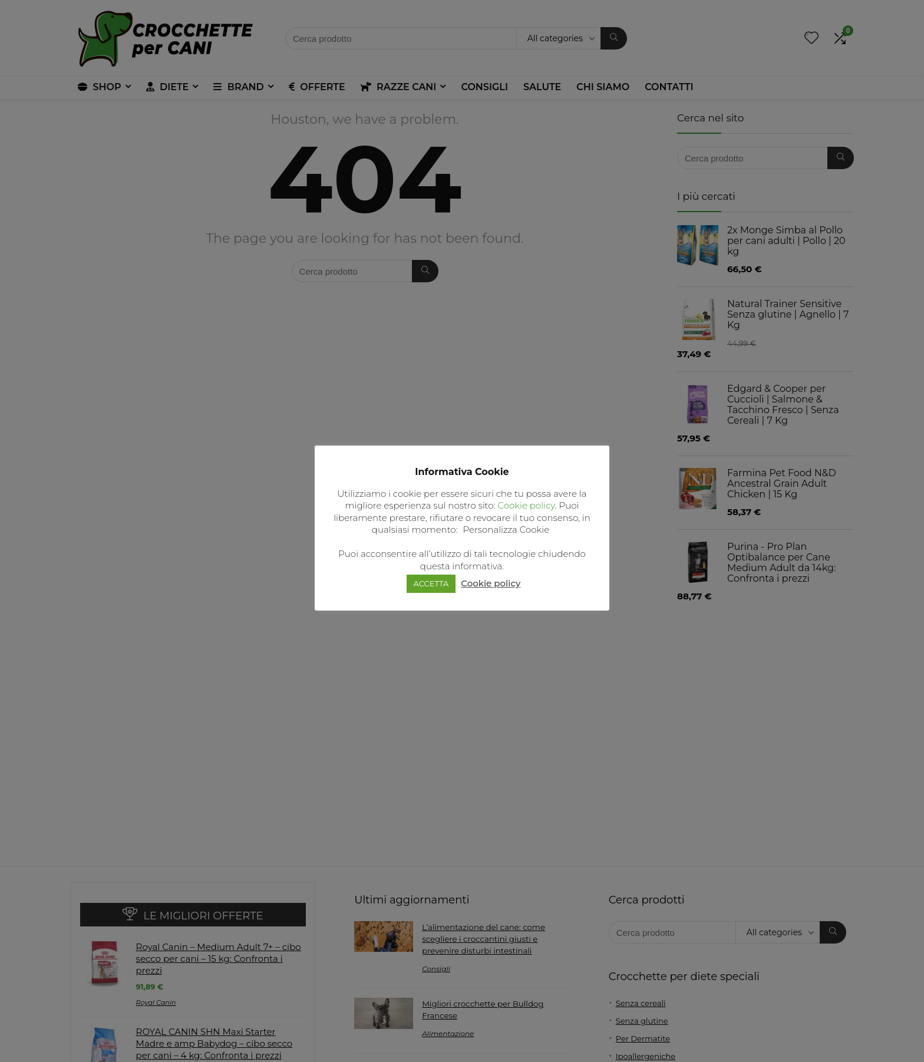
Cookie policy (526, 505)
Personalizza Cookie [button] (506, 529)
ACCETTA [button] (431, 583)
